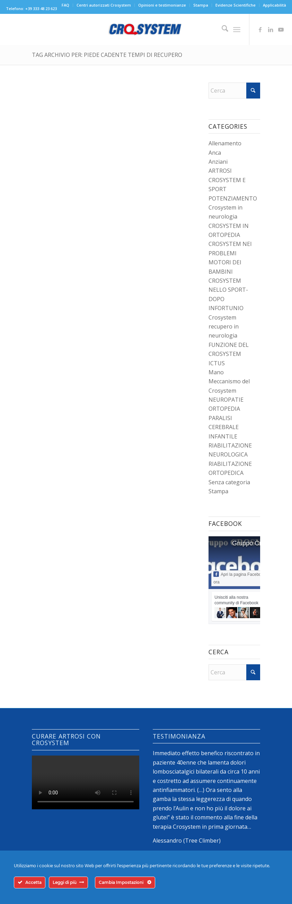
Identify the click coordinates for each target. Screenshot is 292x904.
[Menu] (236, 29)
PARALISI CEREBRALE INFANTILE (224, 427)
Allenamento (225, 143)
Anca (215, 152)
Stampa (200, 5)
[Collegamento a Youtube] (281, 29)
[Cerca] (221, 29)
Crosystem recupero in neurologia (224, 327)
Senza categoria (229, 482)
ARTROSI (220, 170)
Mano (216, 372)
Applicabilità (274, 5)
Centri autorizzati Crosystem (104, 5)
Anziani (218, 161)
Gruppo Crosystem (258, 543)
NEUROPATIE (226, 399)
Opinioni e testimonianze (162, 5)
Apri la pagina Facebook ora (239, 578)
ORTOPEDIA (224, 408)
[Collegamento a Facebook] (260, 29)
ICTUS (217, 363)
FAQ (65, 5)
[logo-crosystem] (146, 29)
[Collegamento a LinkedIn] (270, 29)
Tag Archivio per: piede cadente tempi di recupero (107, 55)
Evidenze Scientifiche (235, 5)
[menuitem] (65, 5)
